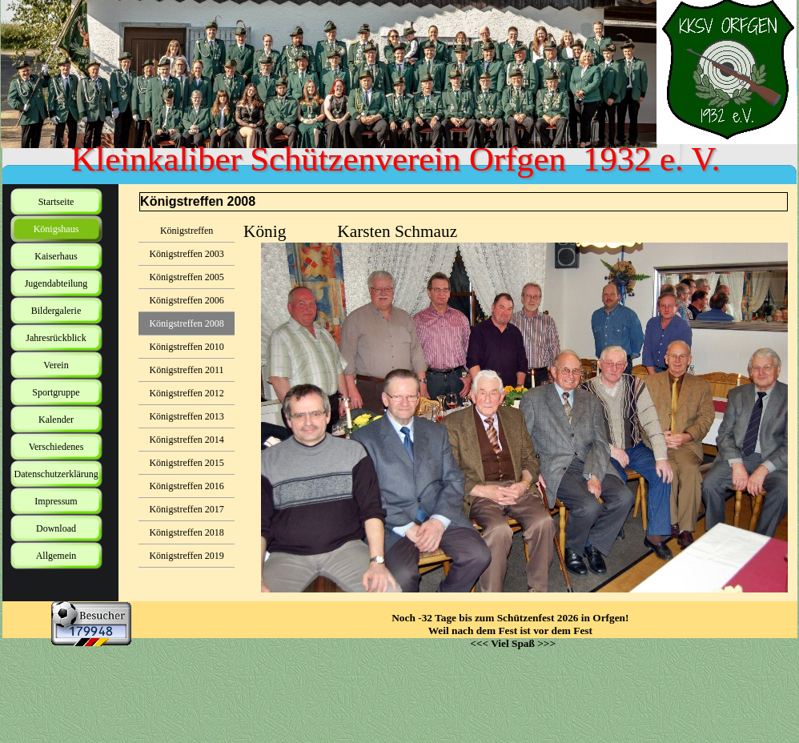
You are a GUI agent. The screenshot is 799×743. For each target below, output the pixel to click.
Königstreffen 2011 (187, 370)
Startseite (56, 201)
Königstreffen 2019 (186, 555)
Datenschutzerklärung (56, 474)
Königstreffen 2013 (186, 416)
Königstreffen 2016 (186, 486)
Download (56, 528)
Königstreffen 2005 (186, 277)
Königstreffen (186, 230)
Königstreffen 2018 (186, 532)
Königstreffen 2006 (186, 300)
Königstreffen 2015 (186, 462)
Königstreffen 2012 (186, 393)
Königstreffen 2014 (186, 439)
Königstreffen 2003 (186, 253)
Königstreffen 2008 (186, 323)
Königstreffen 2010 (186, 346)
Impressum (55, 501)
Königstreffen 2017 (186, 509)
